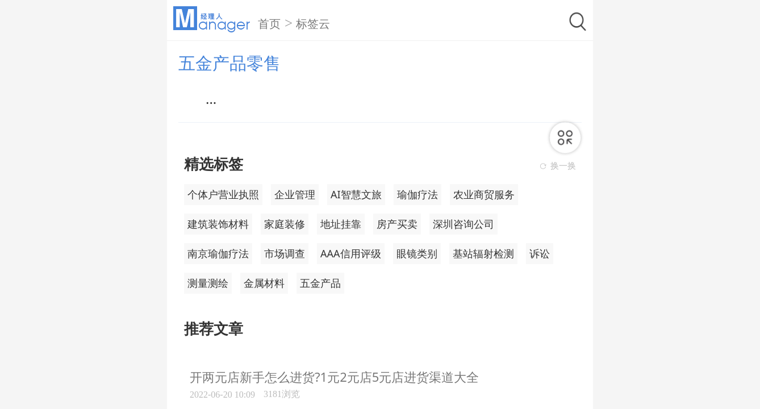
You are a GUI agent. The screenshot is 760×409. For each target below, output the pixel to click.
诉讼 (539, 253)
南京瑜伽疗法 (218, 253)
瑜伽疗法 (417, 194)
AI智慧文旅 (356, 194)
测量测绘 (207, 283)
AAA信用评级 (350, 253)
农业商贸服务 (484, 194)
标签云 (313, 24)
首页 (269, 24)
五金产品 (320, 283)
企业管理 (294, 194)
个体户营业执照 (223, 194)
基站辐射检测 (483, 253)
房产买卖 (397, 224)
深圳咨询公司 (463, 224)
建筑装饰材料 (218, 224)
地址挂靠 (340, 224)
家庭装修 (284, 224)
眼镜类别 (416, 253)
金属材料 (264, 283)
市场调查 (284, 253)
